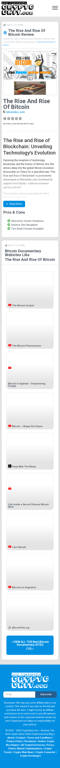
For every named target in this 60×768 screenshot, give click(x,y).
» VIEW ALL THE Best (25, 641)
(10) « (30, 648)
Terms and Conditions (39, 737)
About (10, 737)
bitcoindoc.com (15, 112)
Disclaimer (30, 741)
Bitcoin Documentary (25, 42)
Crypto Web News (23, 752)
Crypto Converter (45, 752)
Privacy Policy (14, 741)
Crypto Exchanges (30, 755)
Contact (20, 737)
